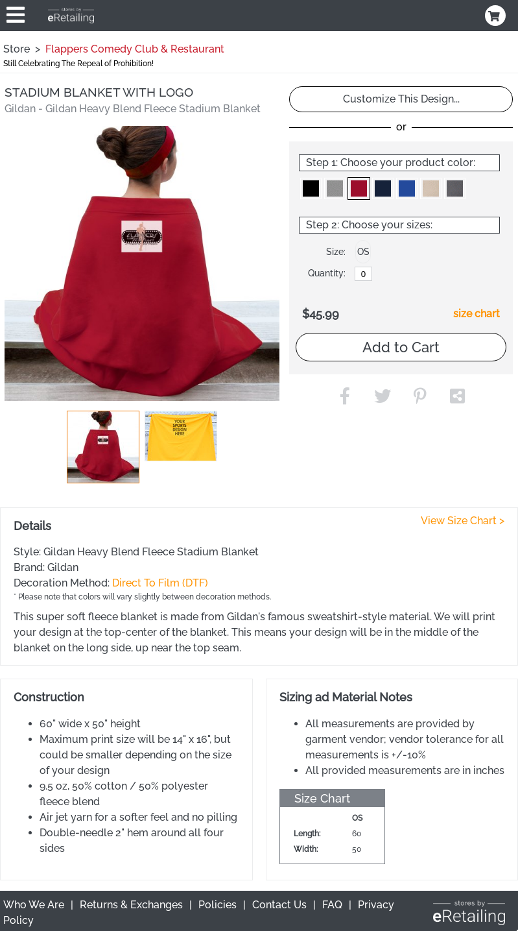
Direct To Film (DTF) (160, 583)
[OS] (363, 274)
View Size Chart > (462, 520)
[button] (103, 447)
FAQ (332, 905)
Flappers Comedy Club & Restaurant (134, 49)
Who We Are (33, 905)
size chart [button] (476, 314)
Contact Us (279, 905)
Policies (217, 905)
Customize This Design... (401, 99)
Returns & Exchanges (131, 905)
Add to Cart (401, 347)
